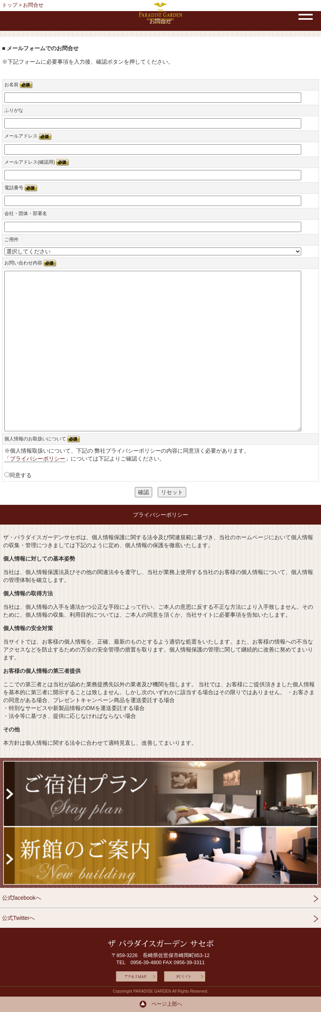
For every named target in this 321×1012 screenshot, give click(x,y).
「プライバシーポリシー (34, 458)
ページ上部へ (160, 1004)
